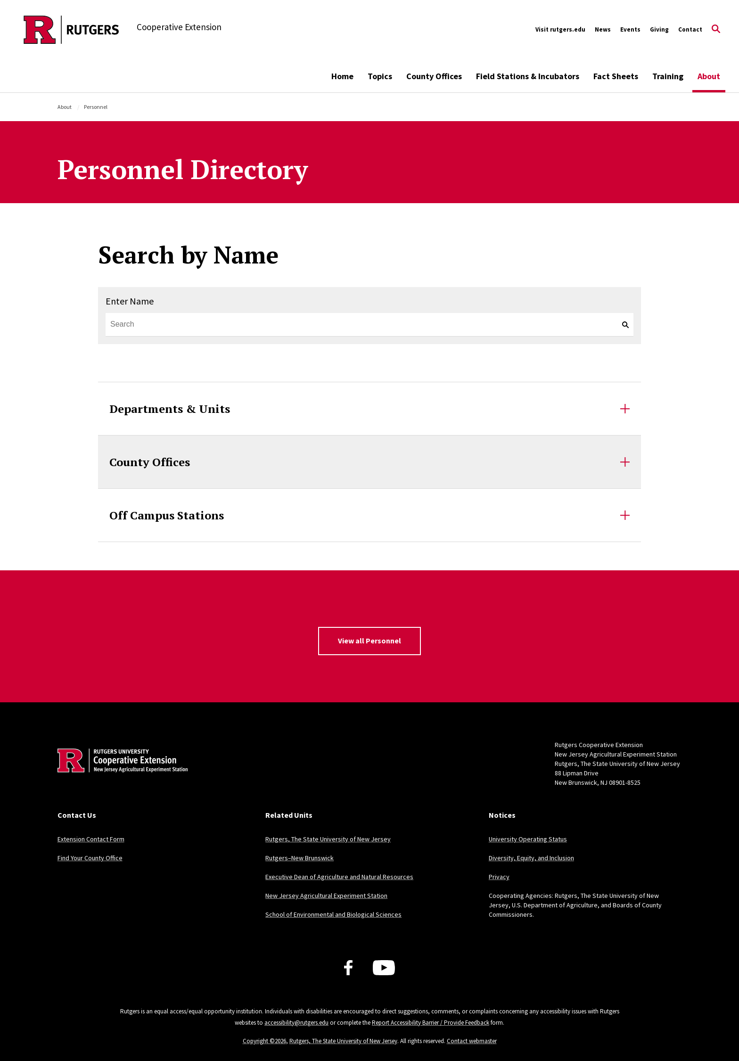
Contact (690, 29)
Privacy (499, 876)
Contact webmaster (472, 1041)
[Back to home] (119, 774)
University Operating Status (528, 839)
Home (342, 76)
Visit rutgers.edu (560, 29)
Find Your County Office (90, 858)
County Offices (434, 76)
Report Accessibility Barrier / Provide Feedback (430, 1023)
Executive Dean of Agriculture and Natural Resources (339, 876)
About (709, 76)
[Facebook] (348, 967)
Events (630, 29)
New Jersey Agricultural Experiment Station (326, 895)
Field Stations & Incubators (527, 76)
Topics (380, 76)
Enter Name (130, 301)
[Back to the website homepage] (71, 30)
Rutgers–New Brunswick (299, 858)
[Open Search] (716, 29)
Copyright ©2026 (264, 1041)
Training (667, 76)
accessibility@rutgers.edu (296, 1023)
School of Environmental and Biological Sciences (333, 914)
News (603, 29)
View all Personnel (369, 640)
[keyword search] (621, 325)
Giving (659, 29)
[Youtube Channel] (384, 967)
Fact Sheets (615, 76)
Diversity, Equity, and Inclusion (531, 858)
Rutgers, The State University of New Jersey (328, 839)
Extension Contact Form (90, 839)
